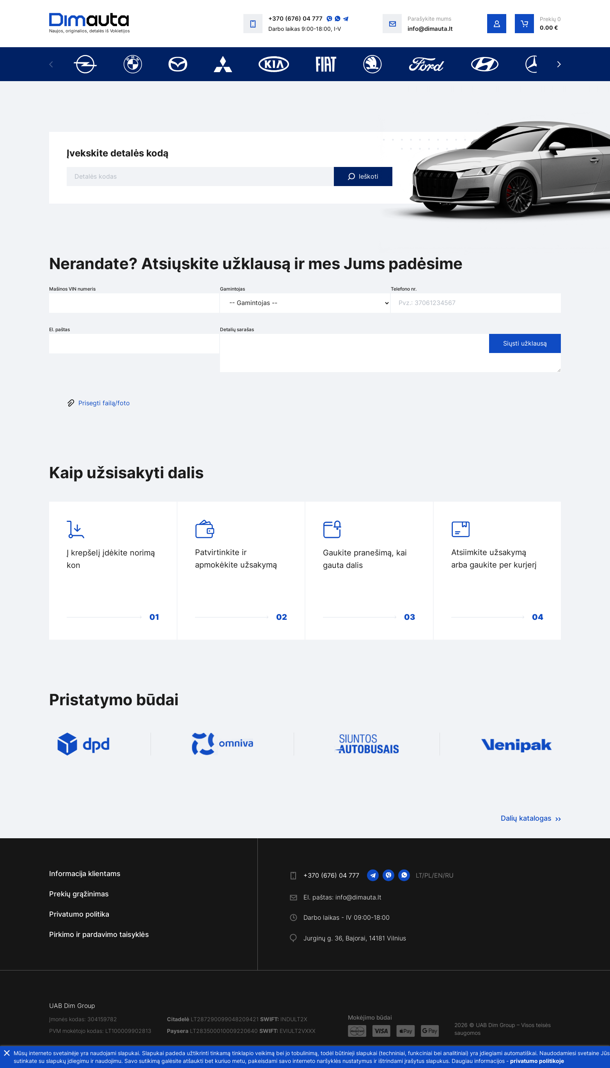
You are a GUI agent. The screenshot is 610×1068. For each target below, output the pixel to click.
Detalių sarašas (237, 329)
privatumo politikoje (537, 1060)
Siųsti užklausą (525, 343)
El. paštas (59, 329)
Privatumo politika (79, 914)
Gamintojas (232, 289)
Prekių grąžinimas (79, 894)
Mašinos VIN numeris (72, 289)
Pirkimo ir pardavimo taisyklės (99, 934)
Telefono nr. (404, 289)
